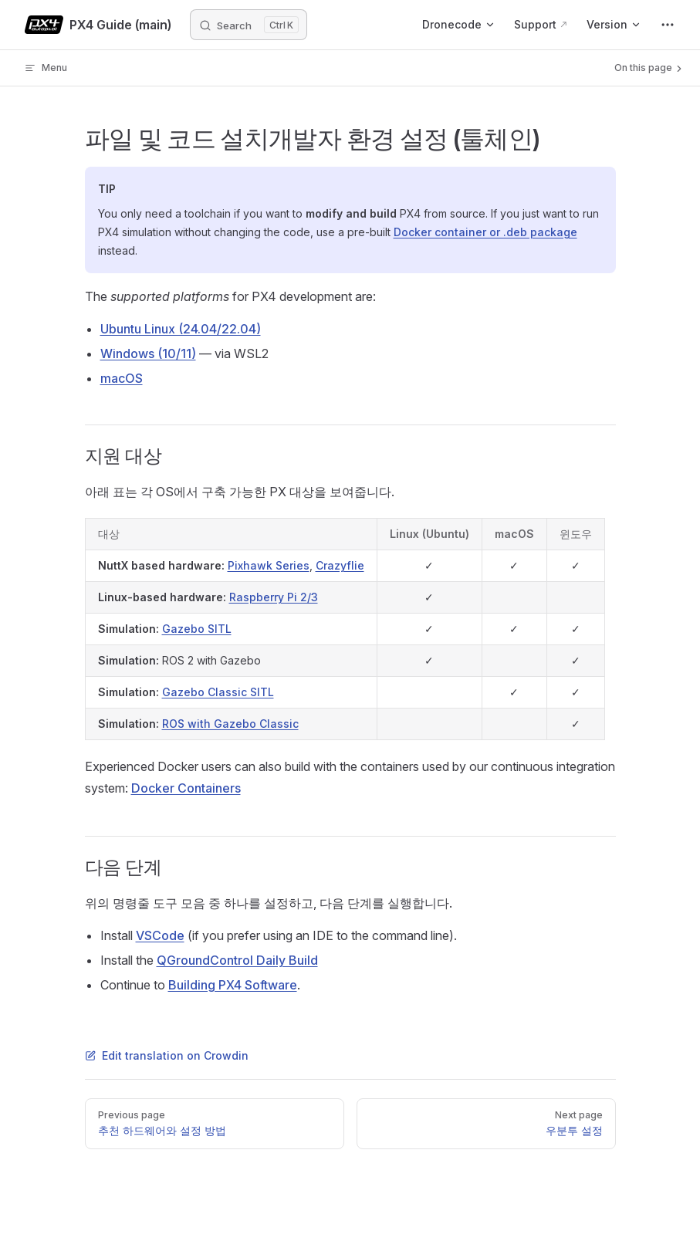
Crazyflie (340, 565)
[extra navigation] (668, 24)
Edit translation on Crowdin (167, 1055)
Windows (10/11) (148, 353)
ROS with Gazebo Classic (230, 723)
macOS (121, 378)
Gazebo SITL (197, 628)
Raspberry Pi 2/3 (273, 597)
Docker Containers (186, 788)
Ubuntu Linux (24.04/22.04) (180, 329)
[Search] (248, 24)
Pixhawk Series (268, 565)
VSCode (160, 935)
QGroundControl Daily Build (237, 960)
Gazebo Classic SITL (218, 691)
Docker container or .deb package (485, 231)
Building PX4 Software (232, 985)
